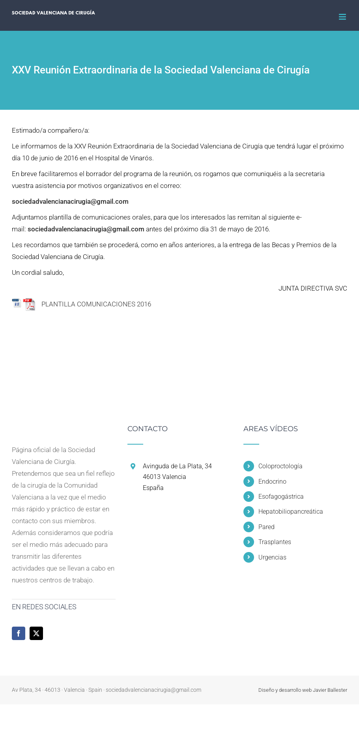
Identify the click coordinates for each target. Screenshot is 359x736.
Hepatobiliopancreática (290, 511)
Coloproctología (280, 466)
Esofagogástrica (281, 496)
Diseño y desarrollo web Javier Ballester (302, 690)
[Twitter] (36, 633)
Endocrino (272, 481)
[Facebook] (18, 633)
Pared (266, 527)
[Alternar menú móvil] (343, 17)
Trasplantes (274, 542)
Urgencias (272, 557)
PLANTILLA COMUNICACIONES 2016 (87, 304)
